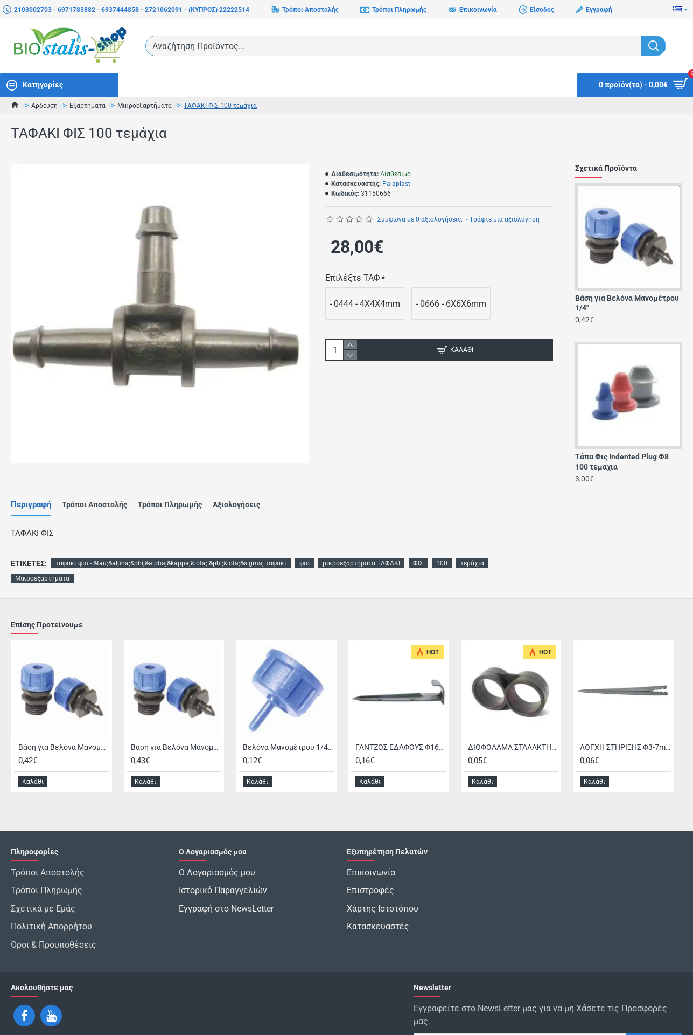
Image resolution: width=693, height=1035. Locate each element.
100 (441, 543)
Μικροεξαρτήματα (144, 105)
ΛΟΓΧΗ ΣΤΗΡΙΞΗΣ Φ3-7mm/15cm (625, 726)
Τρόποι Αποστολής (94, 494)
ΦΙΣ (418, 543)
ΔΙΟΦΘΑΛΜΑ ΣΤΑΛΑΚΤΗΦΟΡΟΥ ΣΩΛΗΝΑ (513, 726)
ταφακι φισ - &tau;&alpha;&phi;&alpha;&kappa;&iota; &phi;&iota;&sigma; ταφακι (170, 543)
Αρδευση (44, 105)
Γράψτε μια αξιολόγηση (505, 219)
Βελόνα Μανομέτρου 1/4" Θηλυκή (288, 726)
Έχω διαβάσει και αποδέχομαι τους (531, 1017)
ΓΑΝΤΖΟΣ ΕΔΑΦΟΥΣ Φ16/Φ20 (400, 726)
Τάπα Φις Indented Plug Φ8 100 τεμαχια (622, 461)
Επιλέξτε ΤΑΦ (352, 278)
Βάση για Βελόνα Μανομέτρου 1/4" (627, 303)
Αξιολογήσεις (236, 494)
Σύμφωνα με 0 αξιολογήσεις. (420, 219)
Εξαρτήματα (87, 105)
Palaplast (396, 184)
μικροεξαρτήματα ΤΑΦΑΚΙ (361, 543)
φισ (304, 543)
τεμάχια (472, 543)
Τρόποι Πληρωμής (170, 494)
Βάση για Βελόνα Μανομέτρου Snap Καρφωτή (176, 726)
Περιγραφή (31, 494)
